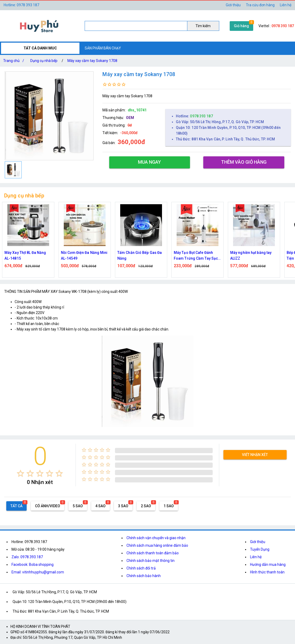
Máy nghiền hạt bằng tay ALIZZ (250, 255)
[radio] (20, 473)
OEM (130, 118)
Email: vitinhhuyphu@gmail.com (37, 572)
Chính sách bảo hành (143, 576)
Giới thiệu (257, 542)
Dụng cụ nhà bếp (43, 61)
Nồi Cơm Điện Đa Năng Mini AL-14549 (84, 255)
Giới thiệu (233, 5)
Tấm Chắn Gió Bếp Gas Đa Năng (139, 255)
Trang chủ (14, 60)
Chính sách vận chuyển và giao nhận (156, 538)
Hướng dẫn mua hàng (268, 564)
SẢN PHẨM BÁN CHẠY (103, 48)
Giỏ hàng (241, 26)
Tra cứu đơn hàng (260, 5)
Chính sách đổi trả (141, 568)
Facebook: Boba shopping (32, 564)
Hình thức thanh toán (267, 572)
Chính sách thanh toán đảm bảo (152, 553)
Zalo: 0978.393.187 (27, 557)
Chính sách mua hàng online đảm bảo (157, 545)
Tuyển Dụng (259, 549)
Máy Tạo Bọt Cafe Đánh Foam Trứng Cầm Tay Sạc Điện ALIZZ (196, 255)
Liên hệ (285, 5)
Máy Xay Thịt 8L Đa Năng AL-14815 (25, 255)
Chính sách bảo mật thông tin (150, 560)
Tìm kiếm (203, 26)
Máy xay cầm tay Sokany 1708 (92, 61)
